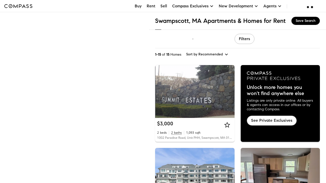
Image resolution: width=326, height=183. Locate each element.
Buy (138, 6)
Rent (151, 6)
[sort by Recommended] (207, 54)
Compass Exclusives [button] (193, 6)
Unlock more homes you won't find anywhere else (275, 90)
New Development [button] (238, 6)
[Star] (227, 125)
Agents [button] (272, 6)
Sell (163, 6)
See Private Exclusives (271, 120)
